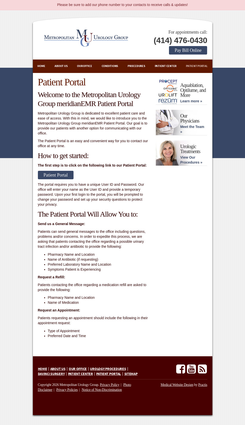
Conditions (110, 66)
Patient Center (166, 66)
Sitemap (131, 373)
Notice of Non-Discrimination (102, 390)
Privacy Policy (109, 385)
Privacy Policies (67, 390)
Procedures (136, 66)
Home (41, 66)
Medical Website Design (177, 385)
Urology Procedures (108, 368)
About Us (61, 66)
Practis (202, 385)
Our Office (84, 66)
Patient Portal (197, 66)
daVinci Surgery (51, 373)
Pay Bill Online (188, 50)
